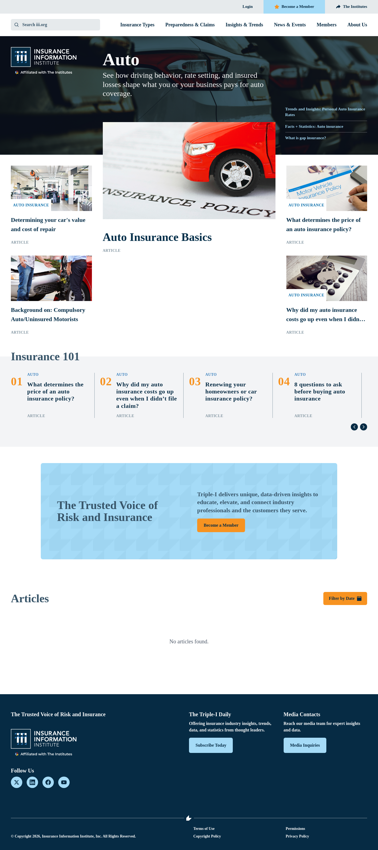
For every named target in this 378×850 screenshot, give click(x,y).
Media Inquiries (305, 745)
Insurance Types (137, 24)
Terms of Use (204, 829)
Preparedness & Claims (190, 24)
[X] (16, 782)
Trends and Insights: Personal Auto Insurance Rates (325, 112)
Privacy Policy (297, 836)
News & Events (290, 24)
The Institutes (351, 6)
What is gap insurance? (305, 138)
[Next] (363, 426)
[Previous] (354, 426)
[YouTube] (64, 782)
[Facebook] (48, 782)
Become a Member (294, 6)
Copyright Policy (207, 836)
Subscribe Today (211, 745)
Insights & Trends (244, 24)
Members (327, 24)
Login (248, 6)
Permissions (295, 829)
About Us (357, 24)
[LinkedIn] (32, 782)
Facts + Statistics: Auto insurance (314, 126)
